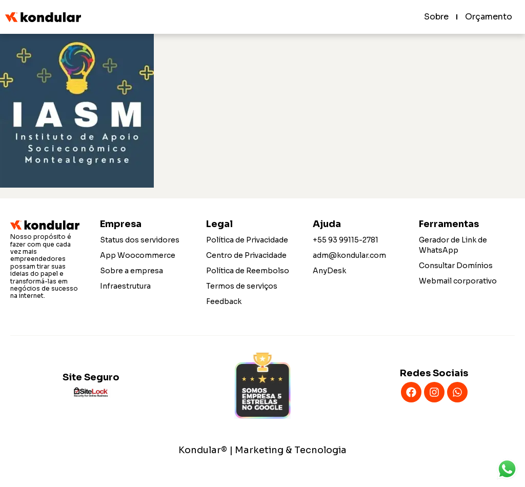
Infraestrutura (125, 286)
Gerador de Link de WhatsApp (453, 245)
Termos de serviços (241, 286)
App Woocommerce (137, 255)
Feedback (223, 301)
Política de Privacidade (247, 240)
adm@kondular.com (349, 255)
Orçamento (488, 16)
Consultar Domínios (456, 265)
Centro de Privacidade (246, 255)
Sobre (436, 16)
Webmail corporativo (458, 281)
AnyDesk (329, 270)
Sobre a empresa (131, 270)
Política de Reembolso (247, 270)
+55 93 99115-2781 (345, 240)
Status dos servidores (139, 240)
